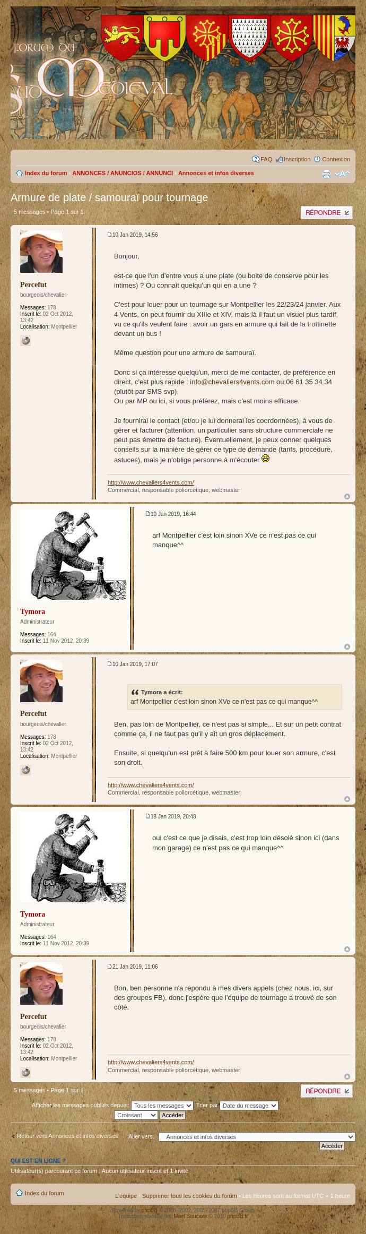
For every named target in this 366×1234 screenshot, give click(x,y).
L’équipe (126, 1196)
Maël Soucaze (190, 1216)
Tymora (32, 612)
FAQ (266, 159)
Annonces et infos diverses (216, 173)
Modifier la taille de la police (342, 174)
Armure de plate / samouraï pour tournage (109, 197)
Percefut (33, 285)
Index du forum (46, 173)
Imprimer (326, 174)
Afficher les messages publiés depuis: (113, 1105)
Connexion (336, 159)
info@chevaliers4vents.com (232, 382)
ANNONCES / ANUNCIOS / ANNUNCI (122, 173)
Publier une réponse (327, 212)
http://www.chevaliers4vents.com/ (151, 482)
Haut (347, 496)
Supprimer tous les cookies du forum (189, 1196)
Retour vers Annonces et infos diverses (67, 1136)
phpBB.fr (238, 1216)
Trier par (237, 1105)
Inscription (297, 159)
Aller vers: (141, 1136)
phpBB (150, 1210)
